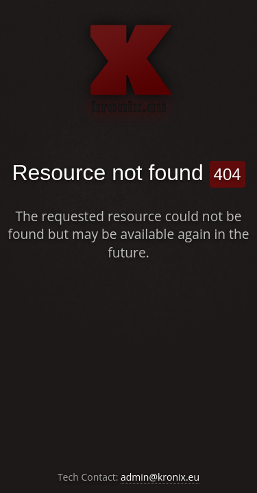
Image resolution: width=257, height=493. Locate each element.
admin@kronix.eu (160, 476)
